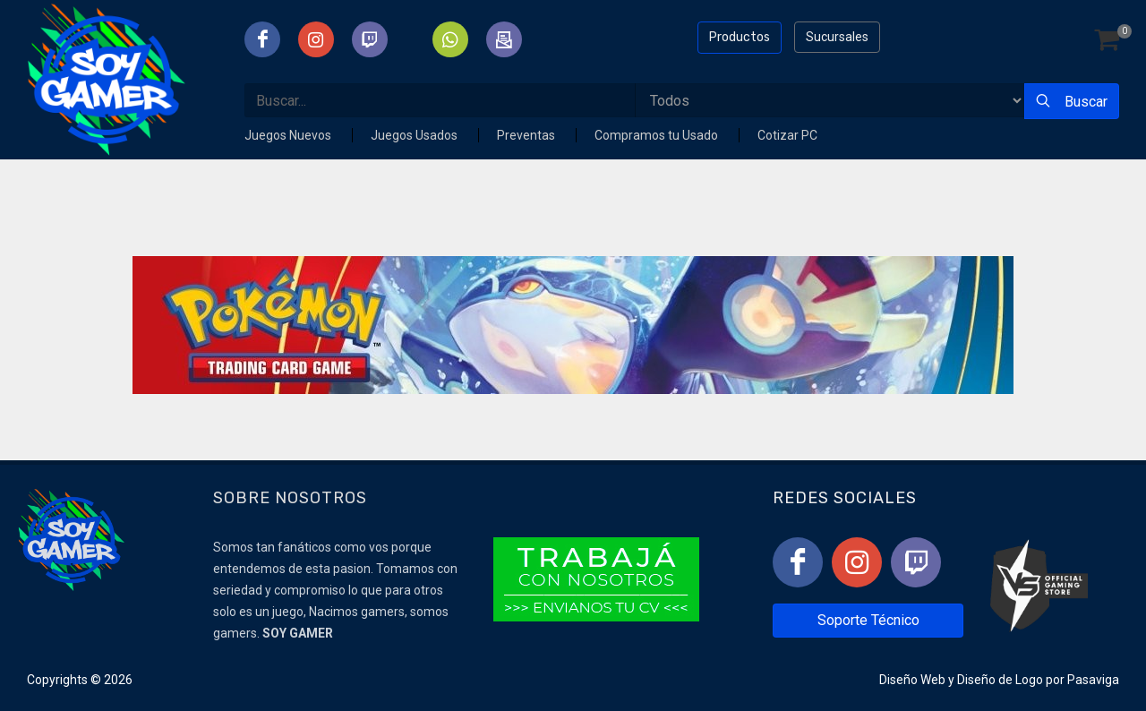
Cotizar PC (787, 135)
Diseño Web (912, 679)
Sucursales (837, 37)
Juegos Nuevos (289, 135)
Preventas (527, 135)
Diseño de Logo (1000, 679)
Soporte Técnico (868, 620)
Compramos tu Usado (657, 135)
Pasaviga (1093, 679)
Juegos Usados (415, 135)
